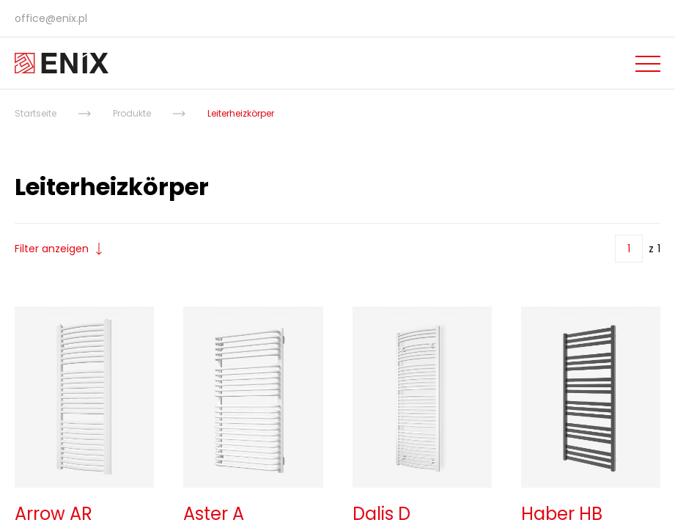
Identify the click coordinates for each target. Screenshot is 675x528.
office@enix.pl (51, 18)
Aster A (213, 514)
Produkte (132, 113)
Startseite (35, 113)
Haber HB (561, 514)
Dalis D (381, 514)
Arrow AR (53, 514)
